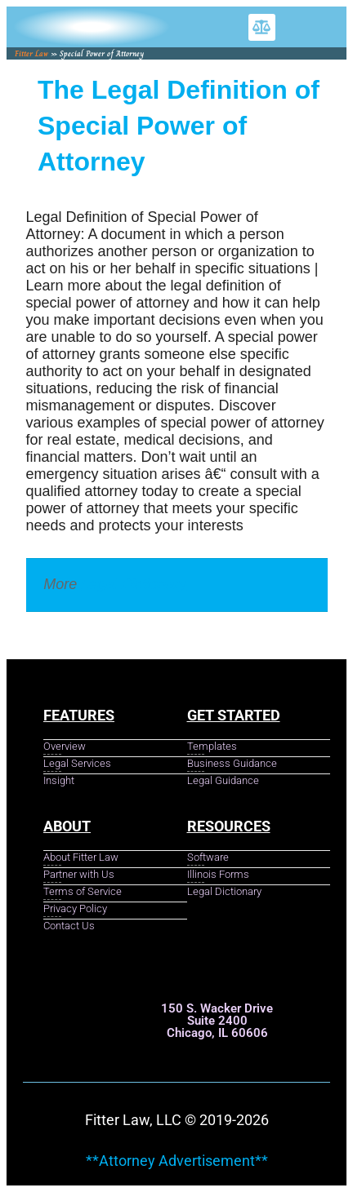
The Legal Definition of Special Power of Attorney (178, 125)
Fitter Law (31, 53)
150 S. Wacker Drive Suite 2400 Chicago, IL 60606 (217, 1020)
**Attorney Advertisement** (177, 1160)
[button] (261, 27)
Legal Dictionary (133, 584)
